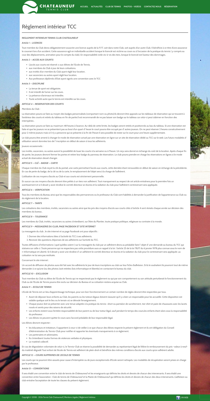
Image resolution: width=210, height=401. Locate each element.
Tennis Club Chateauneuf (53, 397)
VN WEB (184, 397)
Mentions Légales (71, 397)
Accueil (84, 6)
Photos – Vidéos (132, 6)
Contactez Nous (152, 6)
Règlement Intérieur (87, 397)
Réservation (170, 6)
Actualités (96, 6)
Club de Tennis (113, 6)
